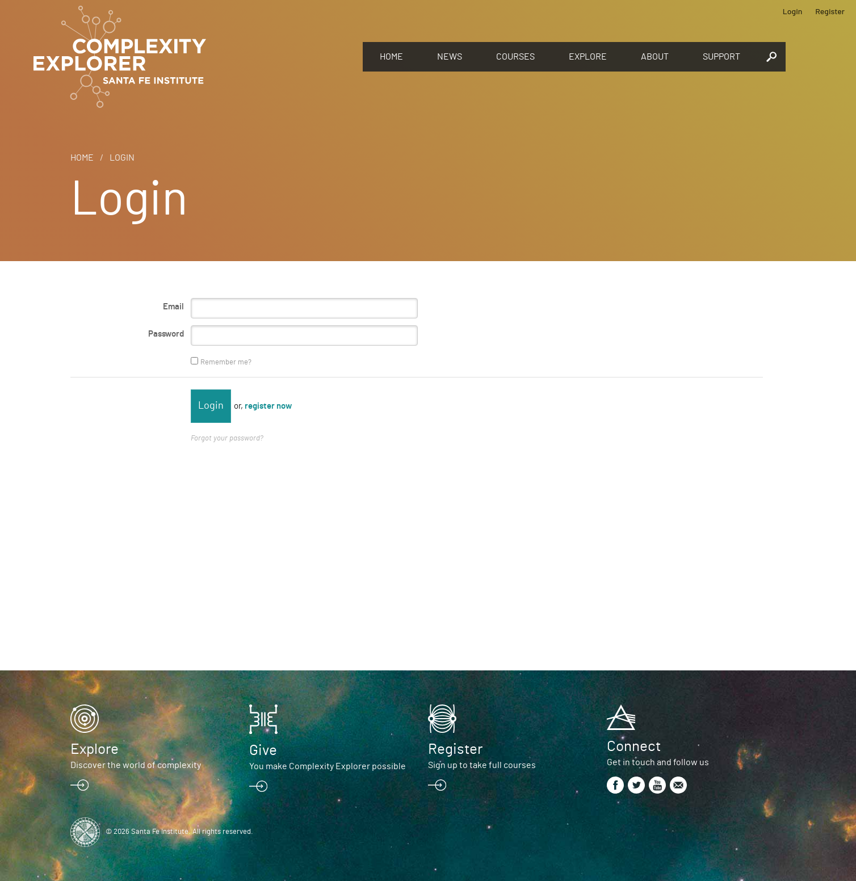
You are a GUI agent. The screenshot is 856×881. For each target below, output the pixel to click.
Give (263, 750)
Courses (515, 56)
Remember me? (225, 362)
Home (391, 56)
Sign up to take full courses (482, 765)
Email (173, 307)
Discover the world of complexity (135, 765)
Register (830, 11)
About (655, 56)
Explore (588, 56)
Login (793, 11)
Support (721, 56)
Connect (634, 746)
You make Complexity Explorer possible (327, 766)
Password (166, 334)
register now (268, 406)
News (449, 56)
